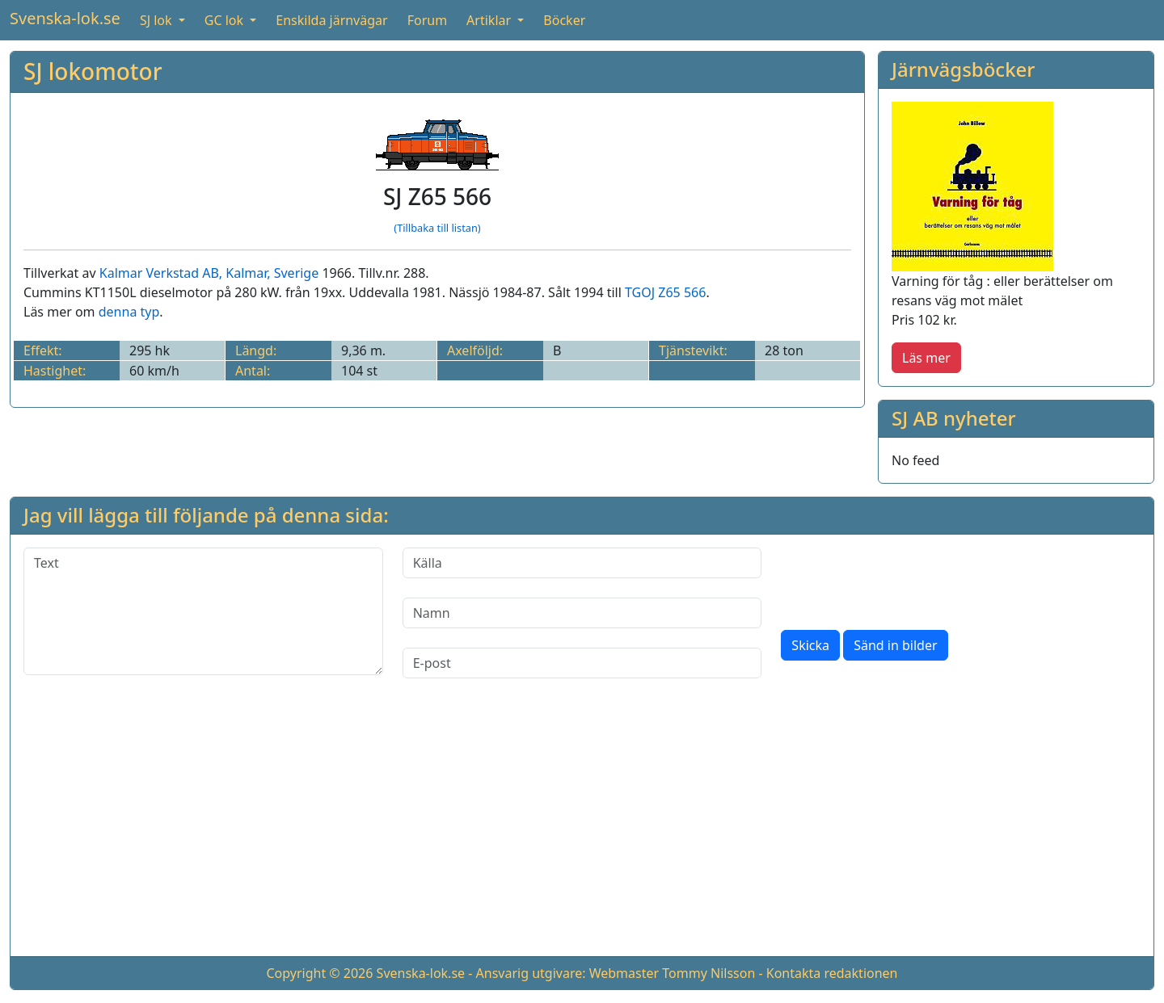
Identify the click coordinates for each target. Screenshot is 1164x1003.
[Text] (203, 611)
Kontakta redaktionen (832, 973)
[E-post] (582, 663)
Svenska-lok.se (65, 18)
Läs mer (926, 358)
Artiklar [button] (490, 20)
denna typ (129, 312)
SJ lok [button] (157, 20)
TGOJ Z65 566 (665, 292)
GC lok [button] (226, 20)
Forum (427, 20)
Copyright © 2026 (319, 973)
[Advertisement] (582, 830)
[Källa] (582, 563)
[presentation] (904, 579)
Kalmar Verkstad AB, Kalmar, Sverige (208, 273)
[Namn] (582, 613)
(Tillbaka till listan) (437, 227)
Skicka (810, 645)
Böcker (564, 20)
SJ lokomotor (92, 71)
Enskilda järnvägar (331, 20)
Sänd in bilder (895, 645)
